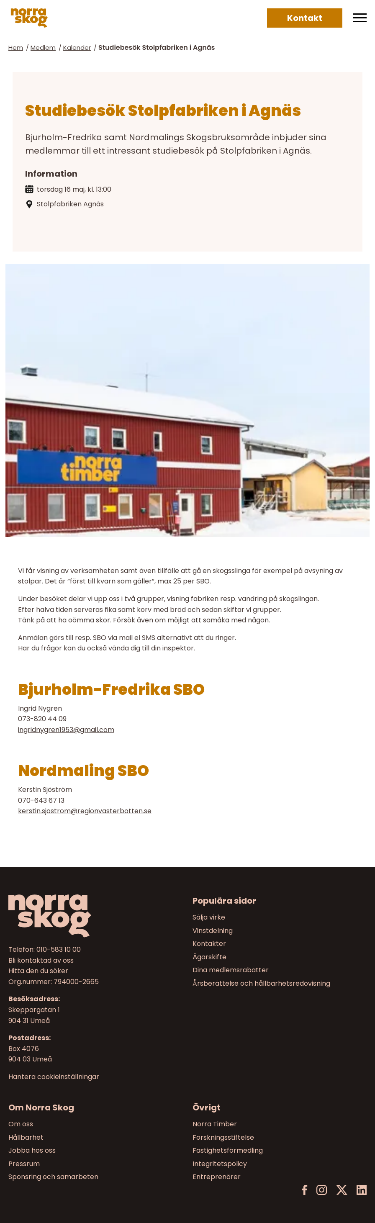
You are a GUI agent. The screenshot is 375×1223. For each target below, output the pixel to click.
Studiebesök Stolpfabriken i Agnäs (156, 47)
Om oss (20, 1124)
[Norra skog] (29, 18)
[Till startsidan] (95, 916)
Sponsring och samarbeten (53, 1177)
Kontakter (209, 943)
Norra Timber (215, 1124)
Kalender (77, 47)
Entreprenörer (217, 1177)
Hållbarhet (26, 1137)
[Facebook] (305, 1190)
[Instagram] (321, 1190)
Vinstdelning (213, 930)
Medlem (43, 47)
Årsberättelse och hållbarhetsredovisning (261, 983)
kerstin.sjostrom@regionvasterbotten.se (85, 811)
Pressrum (24, 1164)
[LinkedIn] (361, 1190)
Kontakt (304, 18)
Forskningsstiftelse (223, 1137)
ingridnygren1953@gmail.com (66, 730)
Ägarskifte (209, 957)
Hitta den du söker (38, 971)
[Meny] (360, 18)
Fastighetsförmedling (228, 1151)
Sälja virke (209, 917)
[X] (342, 1190)
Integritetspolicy (220, 1164)
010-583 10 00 (58, 949)
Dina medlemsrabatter (231, 970)
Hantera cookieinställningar (53, 1077)
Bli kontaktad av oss (41, 960)
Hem (15, 47)
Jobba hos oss (32, 1151)
